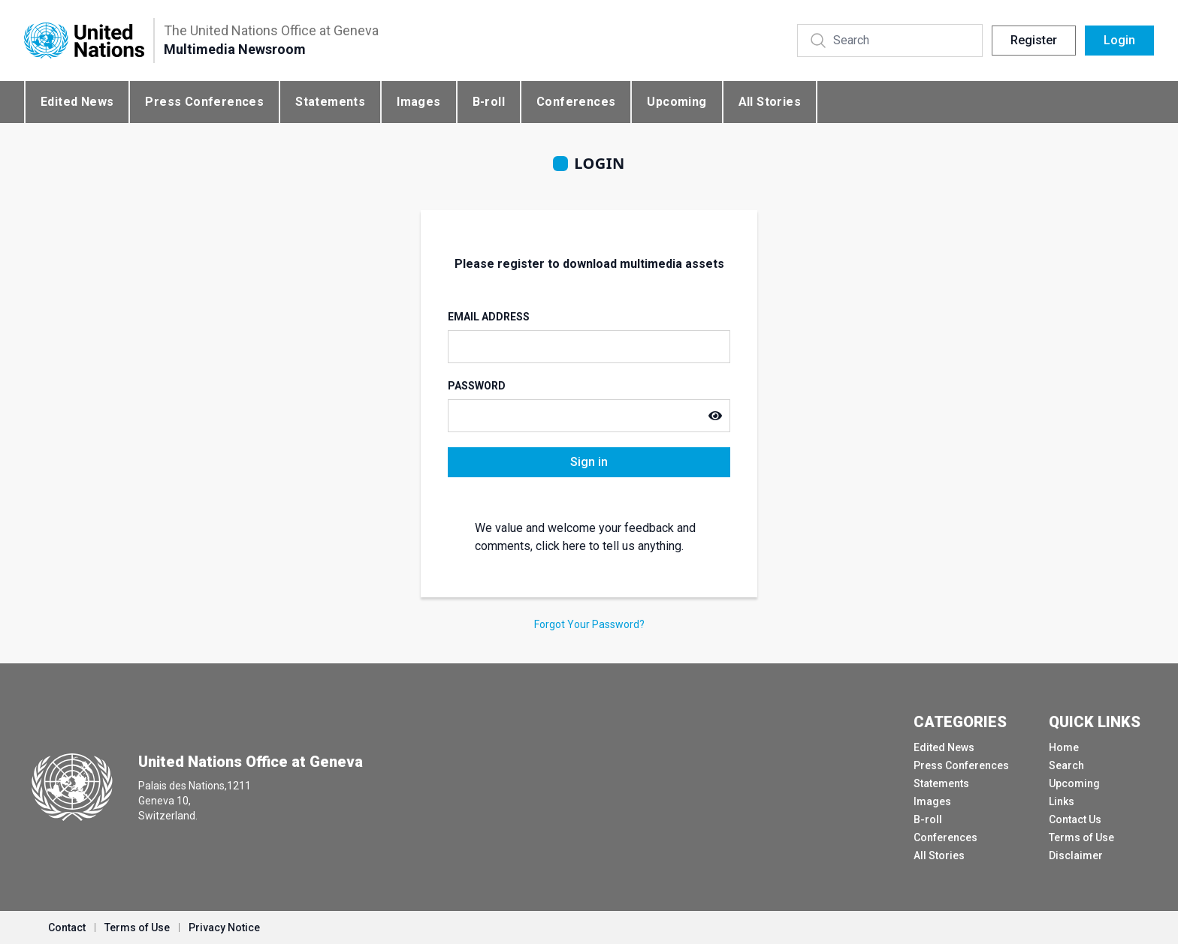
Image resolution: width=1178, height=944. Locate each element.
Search (1066, 765)
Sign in (589, 462)
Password (477, 386)
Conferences (575, 102)
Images (418, 102)
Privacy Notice (224, 927)
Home (1064, 747)
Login (1119, 40)
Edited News (77, 102)
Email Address (489, 317)
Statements (330, 102)
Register (1033, 40)
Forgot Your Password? (589, 624)
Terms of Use (1081, 837)
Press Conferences (204, 102)
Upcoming (676, 102)
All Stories (770, 102)
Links (1061, 801)
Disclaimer (1076, 855)
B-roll (489, 102)
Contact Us (1075, 819)
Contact (67, 927)
